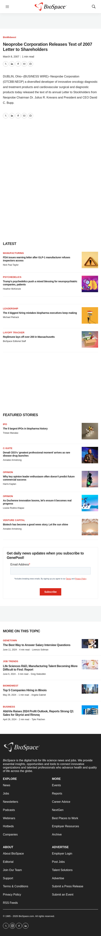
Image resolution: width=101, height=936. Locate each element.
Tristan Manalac (10, 433)
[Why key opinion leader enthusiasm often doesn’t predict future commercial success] (90, 479)
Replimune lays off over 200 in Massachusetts (29, 336)
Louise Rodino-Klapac (13, 508)
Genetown (10, 640)
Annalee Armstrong (12, 460)
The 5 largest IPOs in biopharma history (25, 428)
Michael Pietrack (11, 317)
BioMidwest (9, 37)
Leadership (10, 308)
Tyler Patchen (38, 719)
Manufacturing (13, 253)
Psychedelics (12, 277)
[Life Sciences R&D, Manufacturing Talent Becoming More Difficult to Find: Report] (90, 664)
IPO (5, 424)
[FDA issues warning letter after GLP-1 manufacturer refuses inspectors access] (90, 260)
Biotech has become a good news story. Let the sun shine (35, 524)
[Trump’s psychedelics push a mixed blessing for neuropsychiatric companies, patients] (90, 284)
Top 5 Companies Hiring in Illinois (25, 690)
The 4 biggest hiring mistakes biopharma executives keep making (40, 312)
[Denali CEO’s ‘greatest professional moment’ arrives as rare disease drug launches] (90, 455)
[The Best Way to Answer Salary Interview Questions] (90, 643)
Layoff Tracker (13, 332)
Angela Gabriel (38, 695)
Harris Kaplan (9, 484)
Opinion (8, 472)
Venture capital (14, 520)
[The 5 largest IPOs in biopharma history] (90, 431)
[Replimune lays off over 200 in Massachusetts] (90, 339)
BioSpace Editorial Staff (14, 341)
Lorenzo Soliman (40, 649)
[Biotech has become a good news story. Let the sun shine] (90, 527)
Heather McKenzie (12, 289)
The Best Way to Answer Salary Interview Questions (36, 645)
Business (9, 706)
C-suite (7, 448)
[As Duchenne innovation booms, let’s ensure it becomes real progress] (90, 503)
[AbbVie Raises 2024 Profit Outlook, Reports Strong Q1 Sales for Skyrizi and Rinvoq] (90, 710)
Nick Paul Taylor (11, 265)
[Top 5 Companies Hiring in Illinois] (90, 689)
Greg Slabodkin (38, 674)
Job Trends (10, 661)
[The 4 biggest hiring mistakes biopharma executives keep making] (90, 315)
